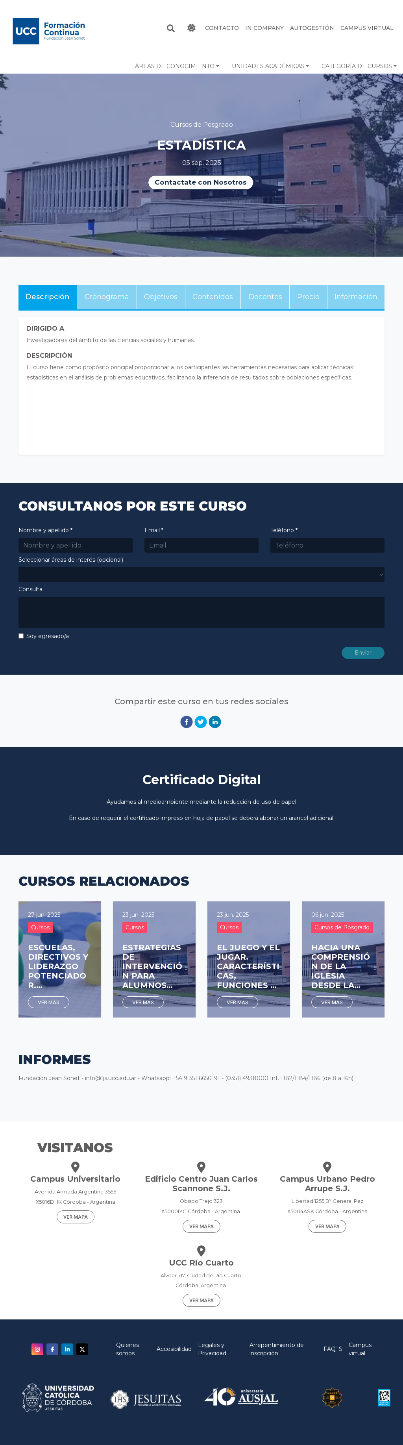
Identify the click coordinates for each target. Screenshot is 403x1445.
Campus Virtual (367, 27)
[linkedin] (215, 722)
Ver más (48, 1002)
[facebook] (186, 722)
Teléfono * (284, 530)
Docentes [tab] (265, 296)
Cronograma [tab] (107, 296)
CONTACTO (222, 27)
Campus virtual (360, 1349)
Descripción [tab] (48, 296)
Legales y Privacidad (212, 1349)
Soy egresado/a (47, 636)
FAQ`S (333, 1348)
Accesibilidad (174, 1348)
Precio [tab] (308, 296)
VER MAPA (75, 1217)
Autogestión (312, 27)
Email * (153, 530)
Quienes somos (127, 1349)
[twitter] (200, 722)
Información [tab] (356, 296)
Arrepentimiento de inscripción (277, 1349)
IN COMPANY (264, 27)
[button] (177, 66)
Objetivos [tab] (160, 296)
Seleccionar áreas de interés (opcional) (70, 559)
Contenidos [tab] (212, 296)
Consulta (30, 589)
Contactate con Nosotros (201, 182)
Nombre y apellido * (45, 530)
